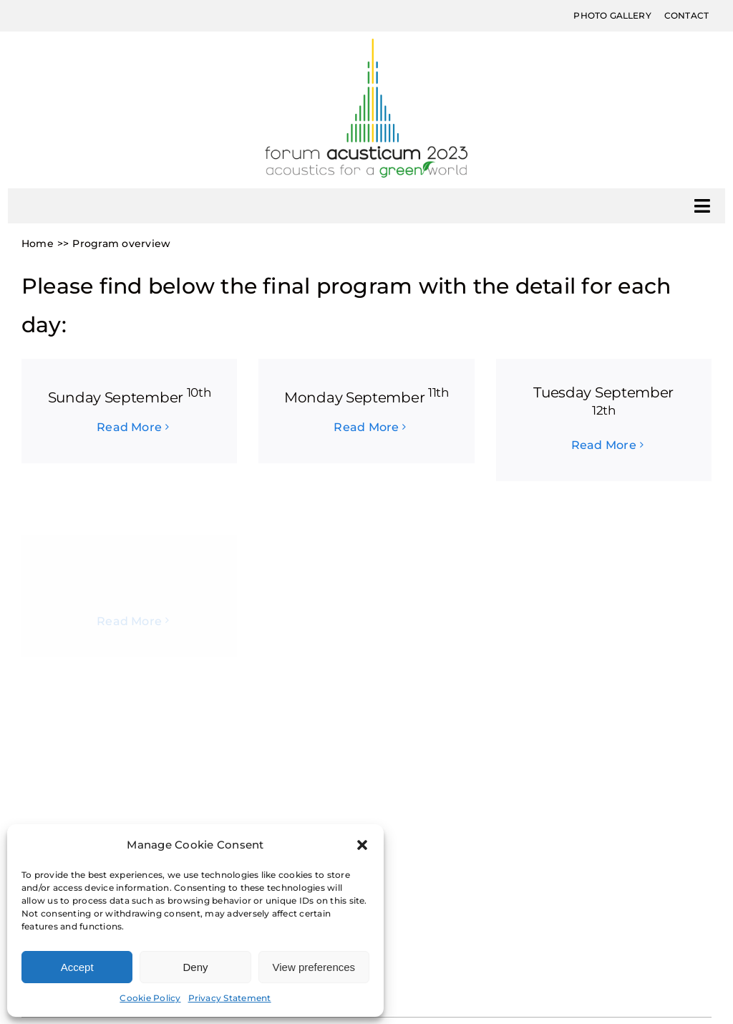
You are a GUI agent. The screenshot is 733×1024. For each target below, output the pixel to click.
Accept (77, 967)
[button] (362, 845)
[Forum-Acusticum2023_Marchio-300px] (366, 44)
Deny (195, 967)
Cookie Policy (150, 997)
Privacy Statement (229, 997)
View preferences (314, 967)
